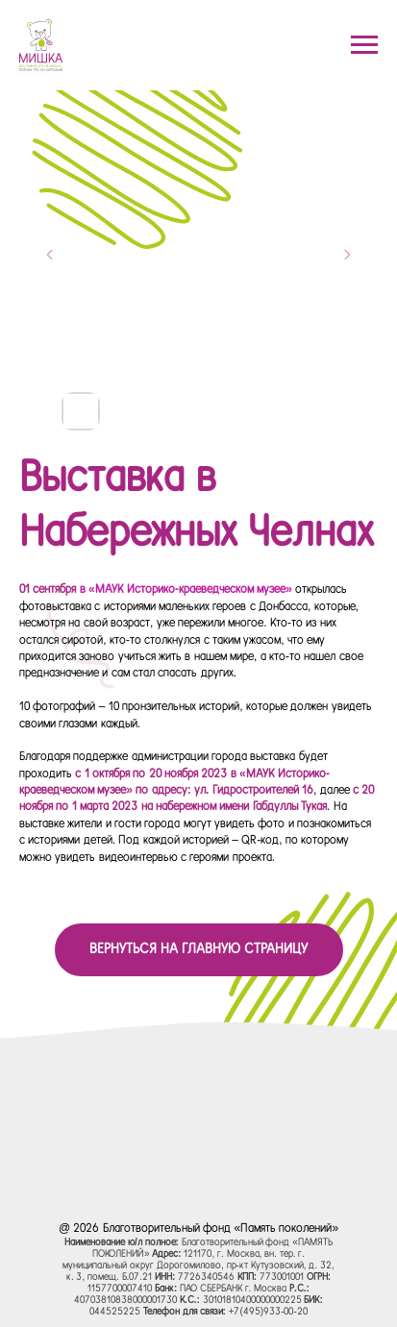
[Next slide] (347, 254)
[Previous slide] (50, 254)
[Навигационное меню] (364, 45)
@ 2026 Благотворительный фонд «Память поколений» (198, 1228)
